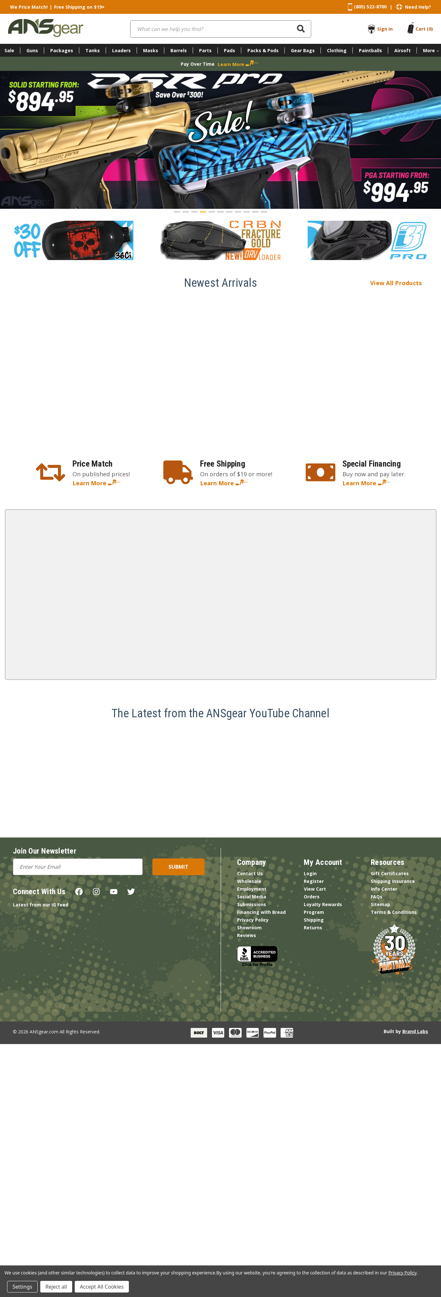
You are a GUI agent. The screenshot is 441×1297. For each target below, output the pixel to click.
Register (314, 881)
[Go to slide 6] (220, 212)
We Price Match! (29, 7)
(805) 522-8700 (370, 7)
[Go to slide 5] (212, 212)
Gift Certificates (390, 873)
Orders (312, 897)
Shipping (314, 920)
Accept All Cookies (102, 1286)
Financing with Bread (261, 912)
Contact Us (250, 873)
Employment (251, 889)
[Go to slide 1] (177, 212)
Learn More (96, 483)
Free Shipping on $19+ (79, 7)
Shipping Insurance (393, 881)
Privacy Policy (253, 920)
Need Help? (418, 7)
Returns (313, 927)
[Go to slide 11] (264, 212)
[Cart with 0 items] (424, 28)
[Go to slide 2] (186, 212)
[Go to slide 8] (238, 212)
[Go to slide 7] (229, 212)
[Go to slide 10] (255, 212)
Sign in (385, 29)
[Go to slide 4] (203, 212)
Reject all (56, 1286)
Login (310, 873)
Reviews (246, 935)
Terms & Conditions (394, 912)
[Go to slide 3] (194, 212)
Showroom (249, 927)
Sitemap (380, 904)
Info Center (384, 889)
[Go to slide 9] (247, 212)
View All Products (403, 283)
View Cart (315, 889)
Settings (22, 1286)
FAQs (376, 897)
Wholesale (249, 881)
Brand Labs (415, 1031)
